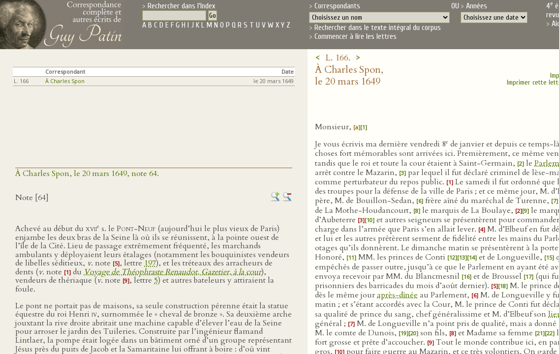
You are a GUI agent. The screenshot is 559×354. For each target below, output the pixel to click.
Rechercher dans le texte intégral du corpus (377, 27)
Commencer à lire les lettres (355, 36)
